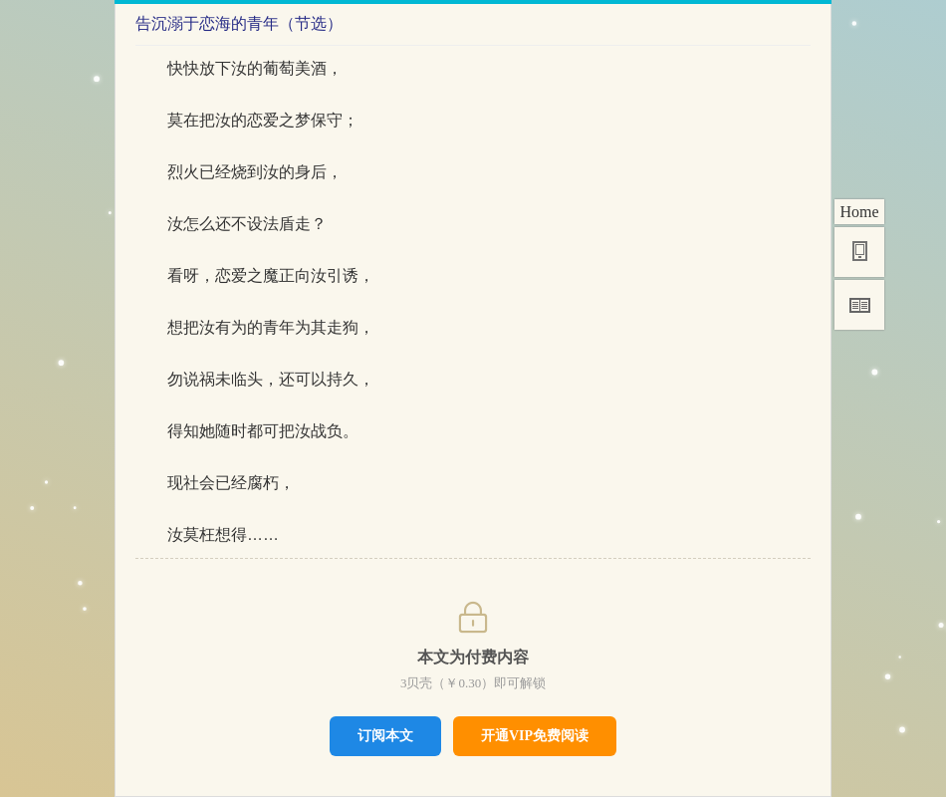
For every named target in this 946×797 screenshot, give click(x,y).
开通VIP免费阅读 (535, 735)
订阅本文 (385, 735)
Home (858, 211)
